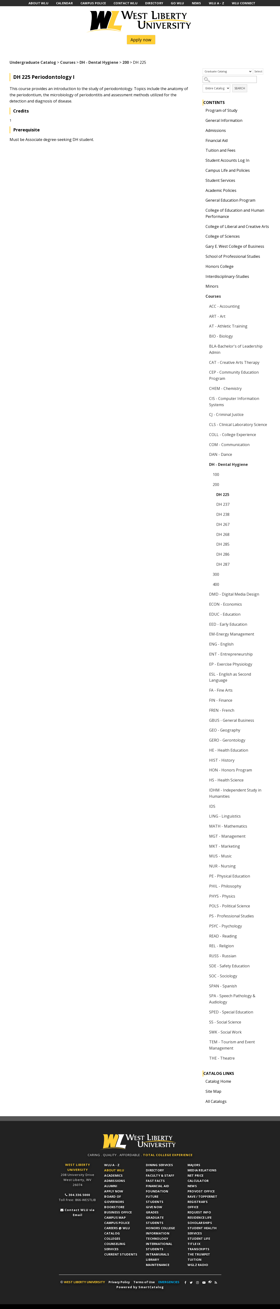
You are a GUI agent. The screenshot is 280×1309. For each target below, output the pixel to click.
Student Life (199, 1238)
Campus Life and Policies (228, 170)
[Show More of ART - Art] (205, 316)
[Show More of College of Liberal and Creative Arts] (202, 226)
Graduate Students (155, 1220)
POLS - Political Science (229, 906)
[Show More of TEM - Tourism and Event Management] (205, 1042)
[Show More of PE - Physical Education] (205, 876)
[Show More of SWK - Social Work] (205, 1032)
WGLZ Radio (198, 1265)
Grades (152, 1212)
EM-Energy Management (231, 634)
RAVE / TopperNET (202, 1196)
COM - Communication (229, 444)
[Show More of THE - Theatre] (205, 1058)
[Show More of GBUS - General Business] (205, 720)
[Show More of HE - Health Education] (205, 750)
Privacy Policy (119, 1282)
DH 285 (222, 544)
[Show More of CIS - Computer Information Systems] (205, 398)
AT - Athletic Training (228, 326)
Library (152, 1259)
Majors (194, 1165)
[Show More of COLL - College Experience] (205, 434)
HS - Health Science (226, 780)
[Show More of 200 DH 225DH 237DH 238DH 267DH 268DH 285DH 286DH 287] (209, 484)
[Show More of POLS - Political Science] (205, 906)
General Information (224, 120)
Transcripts (199, 1249)
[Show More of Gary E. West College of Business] (202, 246)
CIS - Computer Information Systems (234, 401)
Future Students (154, 1199)
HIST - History (221, 760)
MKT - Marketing (224, 846)
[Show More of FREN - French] (205, 710)
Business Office (118, 1212)
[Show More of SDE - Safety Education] (205, 966)
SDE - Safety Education (229, 966)
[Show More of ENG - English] (205, 644)
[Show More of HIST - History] (205, 760)
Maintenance (157, 1265)
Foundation (157, 1191)
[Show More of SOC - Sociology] (205, 976)
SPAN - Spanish (223, 986)
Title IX (194, 1244)
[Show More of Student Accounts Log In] (202, 160)
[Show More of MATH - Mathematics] (205, 826)
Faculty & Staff (160, 1175)
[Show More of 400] (209, 584)
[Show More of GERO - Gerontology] (205, 740)
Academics (113, 1175)
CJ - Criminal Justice (226, 414)
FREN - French (221, 710)
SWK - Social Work (225, 1032)
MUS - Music (220, 856)
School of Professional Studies (233, 256)
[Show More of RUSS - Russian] (205, 956)
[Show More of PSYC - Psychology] (205, 926)
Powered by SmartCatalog (140, 1287)
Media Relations (202, 1170)
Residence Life (200, 1217)
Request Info (199, 1212)
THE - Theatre (222, 1058)
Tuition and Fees (220, 150)
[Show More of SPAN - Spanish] (205, 986)
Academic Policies (221, 190)
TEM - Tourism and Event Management (232, 1045)
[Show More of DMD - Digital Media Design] (205, 594)
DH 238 (222, 514)
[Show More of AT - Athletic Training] (205, 326)
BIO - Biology (221, 336)
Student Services (220, 180)
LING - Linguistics (225, 816)
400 (216, 584)
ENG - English (221, 644)
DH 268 (222, 534)
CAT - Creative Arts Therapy (234, 362)
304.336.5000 (79, 1195)
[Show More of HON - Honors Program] (205, 770)
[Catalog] (227, 71)
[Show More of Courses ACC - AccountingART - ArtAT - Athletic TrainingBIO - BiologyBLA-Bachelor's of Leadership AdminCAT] (202, 296)
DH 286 (222, 554)
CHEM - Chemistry (225, 388)
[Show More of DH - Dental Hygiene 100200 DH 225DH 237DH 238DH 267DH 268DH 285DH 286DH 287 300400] (205, 464)
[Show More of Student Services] (202, 180)
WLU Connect (210, 1282)
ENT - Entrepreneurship (231, 654)
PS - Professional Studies (231, 916)
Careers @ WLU (117, 1228)
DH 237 (222, 504)
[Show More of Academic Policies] (202, 190)
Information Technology (157, 1236)
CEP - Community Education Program (234, 375)
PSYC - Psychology (225, 926)
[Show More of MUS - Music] (205, 856)
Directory (155, 1170)
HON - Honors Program (230, 770)
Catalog (112, 1233)
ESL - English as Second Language (230, 677)
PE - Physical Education (229, 876)
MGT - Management (227, 836)
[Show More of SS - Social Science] (205, 1022)
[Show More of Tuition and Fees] (202, 150)
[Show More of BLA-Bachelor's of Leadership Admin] (205, 346)
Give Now (154, 1207)
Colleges (112, 1238)
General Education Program (230, 200)
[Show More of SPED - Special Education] (205, 1012)
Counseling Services (114, 1246)
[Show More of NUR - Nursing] (205, 866)
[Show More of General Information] (202, 120)
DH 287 (222, 564)
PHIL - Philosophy (225, 886)
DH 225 (222, 494)
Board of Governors (114, 1199)
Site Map (213, 1091)
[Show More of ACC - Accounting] (205, 306)
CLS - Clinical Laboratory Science (238, 424)
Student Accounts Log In (227, 160)
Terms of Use (144, 1282)
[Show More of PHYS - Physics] (205, 896)
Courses (67, 62)
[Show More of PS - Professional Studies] (205, 916)
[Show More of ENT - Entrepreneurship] (205, 654)
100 (216, 474)
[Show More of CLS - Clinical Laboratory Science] (205, 424)
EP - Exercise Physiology (230, 664)
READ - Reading (223, 936)
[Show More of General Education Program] (202, 200)
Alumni (110, 1186)
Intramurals (157, 1254)
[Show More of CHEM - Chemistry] (205, 388)
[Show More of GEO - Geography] (205, 730)
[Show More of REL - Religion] (205, 946)
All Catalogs (216, 1101)
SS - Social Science (225, 1022)
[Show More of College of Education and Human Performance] (202, 210)
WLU (138, 1142)
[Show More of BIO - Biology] (205, 336)
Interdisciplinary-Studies (227, 276)
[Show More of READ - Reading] (205, 936)
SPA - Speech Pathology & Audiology (232, 999)
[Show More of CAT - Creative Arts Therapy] (205, 362)
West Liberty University (140, 21)
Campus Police (117, 1223)
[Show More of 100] (209, 474)
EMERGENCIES (168, 1282)
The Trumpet (199, 1254)
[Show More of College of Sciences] (202, 236)
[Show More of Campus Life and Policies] (202, 170)
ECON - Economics (225, 604)
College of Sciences (223, 236)
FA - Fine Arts (221, 690)
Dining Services (159, 1165)
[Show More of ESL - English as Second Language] (205, 674)
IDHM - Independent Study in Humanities (235, 793)
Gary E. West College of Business (235, 246)
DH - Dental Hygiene (99, 62)
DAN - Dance (220, 454)
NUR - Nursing (222, 866)
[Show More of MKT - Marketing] (205, 846)
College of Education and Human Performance (235, 213)
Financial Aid (217, 140)
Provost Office (201, 1191)
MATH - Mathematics (228, 826)
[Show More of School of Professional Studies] (202, 256)
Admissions (216, 130)
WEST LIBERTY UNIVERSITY (84, 1282)
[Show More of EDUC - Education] (205, 614)
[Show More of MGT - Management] (205, 836)
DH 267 (222, 524)
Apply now (141, 40)
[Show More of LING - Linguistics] (205, 816)
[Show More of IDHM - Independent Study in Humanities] (205, 790)
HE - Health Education (228, 750)
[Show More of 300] (209, 574)
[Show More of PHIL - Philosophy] (205, 886)
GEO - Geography (224, 730)
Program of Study (221, 110)
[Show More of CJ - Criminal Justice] (205, 414)
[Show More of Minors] (202, 286)
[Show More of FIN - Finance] (205, 700)
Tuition (195, 1259)
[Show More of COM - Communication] (205, 444)
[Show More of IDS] (205, 806)
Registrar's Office (198, 1204)
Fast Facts (155, 1181)
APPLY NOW (113, 1191)
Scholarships (200, 1223)
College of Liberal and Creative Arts (237, 226)
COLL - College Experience (232, 434)
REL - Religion (221, 945)
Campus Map (115, 1217)
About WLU (114, 1170)
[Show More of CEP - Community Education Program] (205, 372)
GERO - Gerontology (227, 740)
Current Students (120, 1254)
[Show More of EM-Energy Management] (205, 634)
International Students (159, 1246)
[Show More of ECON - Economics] (205, 604)
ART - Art (217, 316)
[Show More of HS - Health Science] (205, 780)
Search (239, 88)
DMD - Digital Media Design (234, 594)
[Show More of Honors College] (202, 266)
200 (125, 62)
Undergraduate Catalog (33, 62)
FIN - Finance (220, 700)
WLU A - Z (112, 1165)
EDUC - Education (224, 614)
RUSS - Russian (222, 956)
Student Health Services (202, 1230)
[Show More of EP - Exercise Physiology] (205, 664)
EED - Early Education (228, 624)
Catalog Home (218, 1081)
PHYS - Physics (222, 896)
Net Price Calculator (198, 1178)
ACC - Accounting (224, 306)
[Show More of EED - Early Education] (205, 624)
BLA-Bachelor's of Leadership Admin (236, 349)
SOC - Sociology (223, 976)
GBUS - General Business (231, 720)
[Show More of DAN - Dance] (205, 454)
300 (216, 574)
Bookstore (114, 1207)
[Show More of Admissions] (202, 130)
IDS (212, 806)
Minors (212, 286)
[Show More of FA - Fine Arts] (205, 690)
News (192, 1186)
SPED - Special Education (231, 1012)
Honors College (220, 266)
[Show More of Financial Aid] (202, 140)
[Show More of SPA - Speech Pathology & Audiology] (205, 996)
